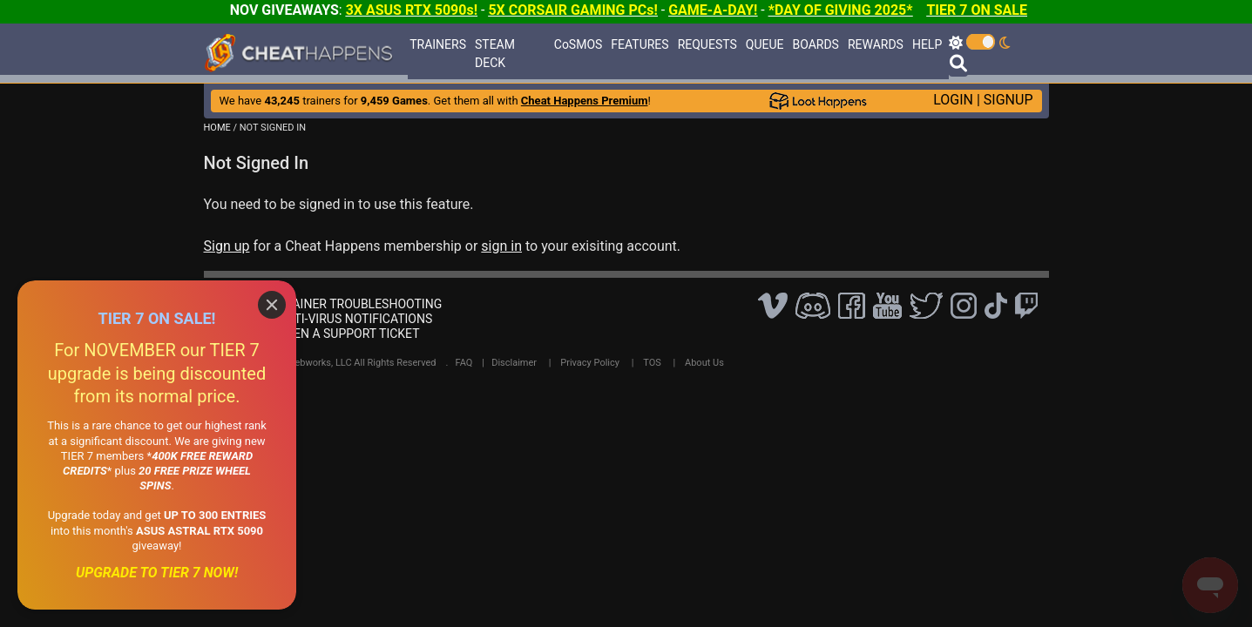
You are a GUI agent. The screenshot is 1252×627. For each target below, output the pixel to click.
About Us (704, 362)
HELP (927, 44)
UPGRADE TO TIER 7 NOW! (157, 572)
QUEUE (765, 44)
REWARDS (875, 44)
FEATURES (639, 44)
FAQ (464, 362)
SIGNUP (1008, 99)
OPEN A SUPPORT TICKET (349, 333)
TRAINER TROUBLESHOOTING (360, 304)
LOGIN (953, 99)
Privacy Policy (589, 362)
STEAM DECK (495, 53)
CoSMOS (578, 44)
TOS (652, 362)
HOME (217, 127)
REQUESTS (707, 44)
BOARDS (815, 44)
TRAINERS (437, 44)
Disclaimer (514, 362)
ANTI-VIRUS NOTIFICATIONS (355, 319)
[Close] (272, 305)
